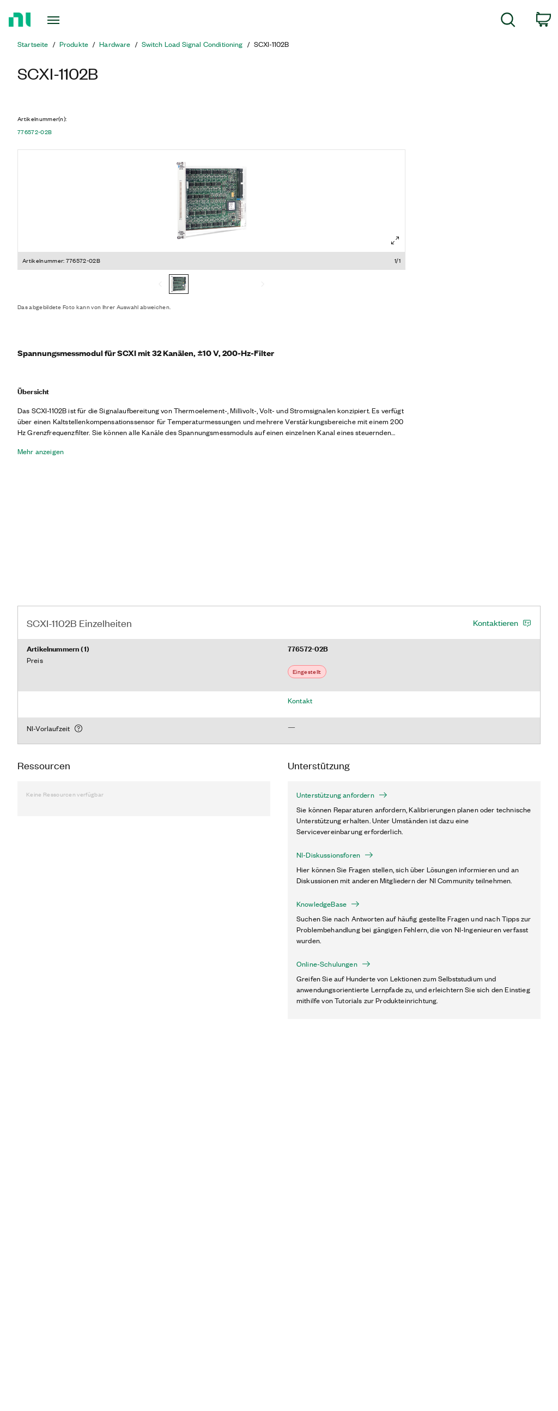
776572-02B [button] (34, 132)
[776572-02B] (179, 285)
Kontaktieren (495, 622)
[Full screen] (395, 240)
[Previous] (160, 285)
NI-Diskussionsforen (334, 855)
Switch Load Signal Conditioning (192, 44)
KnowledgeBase (328, 904)
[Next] (262, 285)
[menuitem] (508, 21)
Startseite (32, 44)
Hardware (114, 44)
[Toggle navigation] (72, 20)
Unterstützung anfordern (341, 795)
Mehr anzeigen (40, 451)
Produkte (73, 44)
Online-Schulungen (333, 964)
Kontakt (300, 700)
